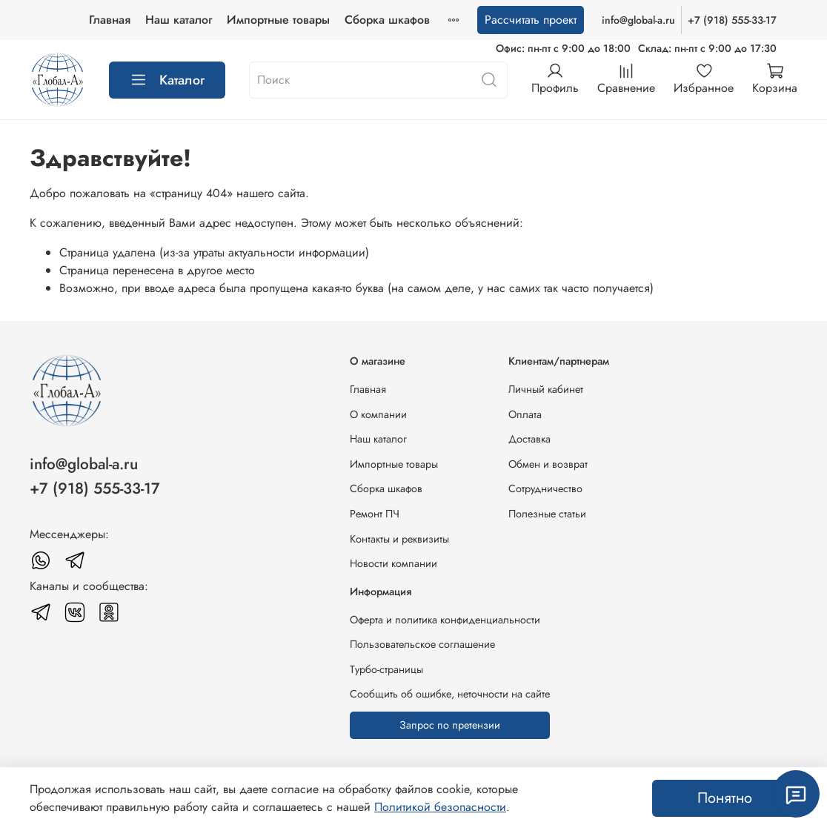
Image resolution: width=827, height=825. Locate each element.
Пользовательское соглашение (422, 644)
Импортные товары (278, 19)
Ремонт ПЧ (374, 513)
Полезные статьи (547, 513)
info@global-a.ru (638, 20)
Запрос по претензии (449, 725)
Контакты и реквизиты (399, 538)
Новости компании (393, 563)
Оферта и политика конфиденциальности (445, 619)
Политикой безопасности (440, 806)
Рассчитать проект (531, 19)
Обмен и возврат (548, 464)
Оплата (525, 414)
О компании (378, 414)
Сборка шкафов (387, 19)
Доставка (529, 438)
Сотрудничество (545, 488)
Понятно (724, 798)
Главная (109, 19)
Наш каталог (178, 19)
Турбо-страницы (386, 669)
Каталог (167, 80)
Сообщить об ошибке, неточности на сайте (450, 693)
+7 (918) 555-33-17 (732, 20)
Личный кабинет (545, 389)
